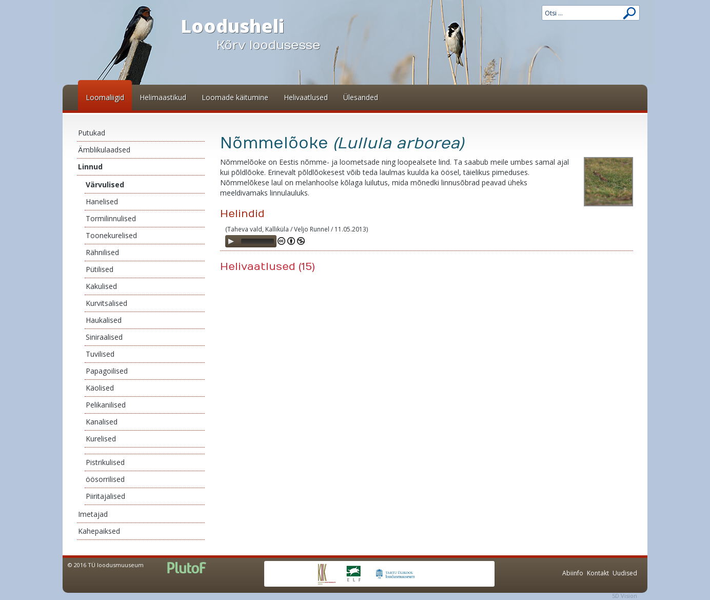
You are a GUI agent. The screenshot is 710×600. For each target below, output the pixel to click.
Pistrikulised (105, 462)
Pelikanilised (106, 405)
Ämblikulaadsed (104, 149)
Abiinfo (572, 573)
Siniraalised (104, 337)
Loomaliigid (105, 97)
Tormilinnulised (111, 218)
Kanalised (101, 422)
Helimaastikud (163, 97)
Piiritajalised (105, 496)
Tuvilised (100, 354)
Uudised (625, 573)
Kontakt (598, 573)
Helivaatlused (306, 97)
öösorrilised (105, 479)
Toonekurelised (111, 235)
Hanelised (102, 201)
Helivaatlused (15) (267, 267)
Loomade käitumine (235, 97)
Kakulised (101, 286)
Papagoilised (107, 371)
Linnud (90, 166)
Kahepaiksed (99, 531)
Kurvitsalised (106, 303)
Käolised (100, 388)
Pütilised (99, 269)
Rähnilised (102, 252)
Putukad (91, 133)
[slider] (257, 241)
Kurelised (101, 438)
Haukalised (104, 320)
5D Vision (624, 595)
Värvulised (105, 184)
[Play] (231, 241)
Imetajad (93, 514)
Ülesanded (360, 97)
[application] (251, 241)
